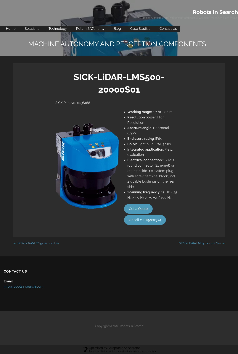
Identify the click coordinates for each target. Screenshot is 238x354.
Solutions (32, 28)
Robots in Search (215, 12)
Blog (117, 28)
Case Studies (140, 28)
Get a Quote (138, 209)
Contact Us (168, 28)
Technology (58, 28)
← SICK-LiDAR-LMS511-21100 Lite (36, 243)
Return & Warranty (90, 28)
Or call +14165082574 (145, 220)
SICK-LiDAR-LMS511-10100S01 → (202, 243)
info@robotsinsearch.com (24, 286)
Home (10, 28)
